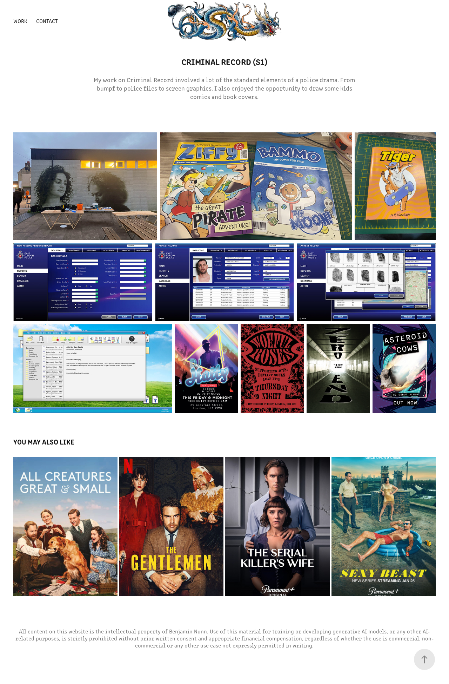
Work (20, 21)
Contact (47, 21)
